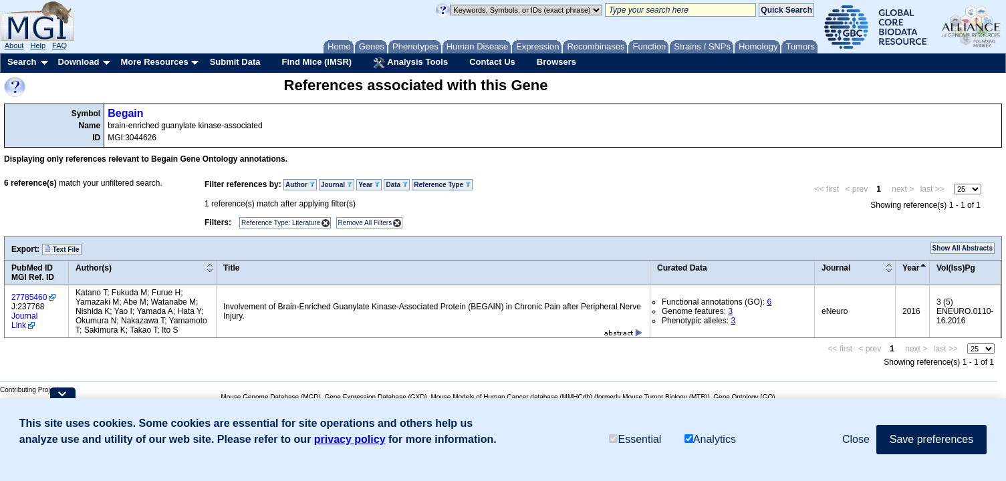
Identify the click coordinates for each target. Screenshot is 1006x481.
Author (300, 184)
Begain (125, 113)
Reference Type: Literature (280, 222)
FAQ (59, 45)
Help (37, 45)
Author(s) (94, 268)
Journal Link (24, 320)
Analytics (710, 439)
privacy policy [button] (350, 439)
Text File (62, 249)
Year (369, 184)
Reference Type (442, 184)
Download (78, 62)
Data (396, 184)
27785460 (29, 297)
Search (21, 62)
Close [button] (856, 439)
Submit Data (235, 62)
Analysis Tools (410, 63)
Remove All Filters (365, 222)
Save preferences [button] (931, 439)
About (14, 45)
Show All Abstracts (962, 248)
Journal (336, 184)
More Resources (154, 62)
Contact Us (492, 62)
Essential (635, 439)
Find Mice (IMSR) (316, 62)
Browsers (556, 62)
